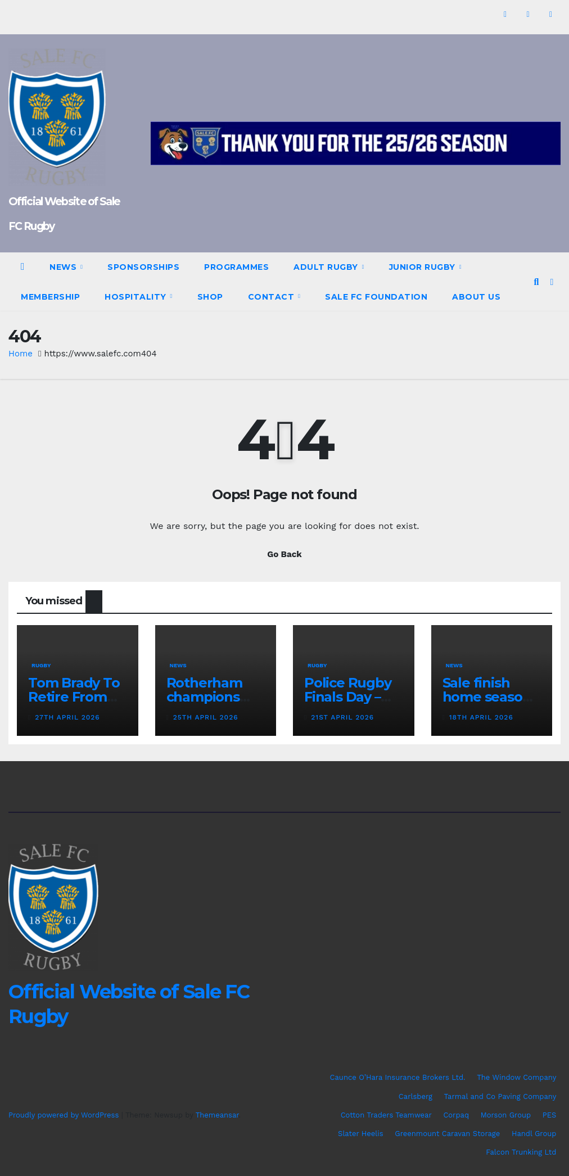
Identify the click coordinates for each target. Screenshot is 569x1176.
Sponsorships (143, 267)
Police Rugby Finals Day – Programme (347, 697)
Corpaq (456, 1115)
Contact (272, 297)
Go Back (284, 554)
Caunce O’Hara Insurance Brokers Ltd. (398, 1077)
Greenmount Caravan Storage (447, 1133)
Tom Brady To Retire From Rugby (74, 697)
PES (550, 1115)
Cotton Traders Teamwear (386, 1115)
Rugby (41, 665)
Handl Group (534, 1133)
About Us (476, 297)
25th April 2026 (205, 717)
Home (20, 354)
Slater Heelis (360, 1133)
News (64, 267)
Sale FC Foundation (376, 297)
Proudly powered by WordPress (64, 1115)
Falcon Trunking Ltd (521, 1152)
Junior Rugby (423, 267)
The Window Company (516, 1077)
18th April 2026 (481, 717)
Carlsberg (415, 1096)
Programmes (236, 267)
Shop (210, 297)
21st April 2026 (342, 717)
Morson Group (506, 1115)
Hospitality (137, 297)
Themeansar (217, 1115)
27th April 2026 (67, 717)
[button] (536, 282)
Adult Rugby (326, 267)
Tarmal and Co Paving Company (500, 1096)
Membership (50, 297)
